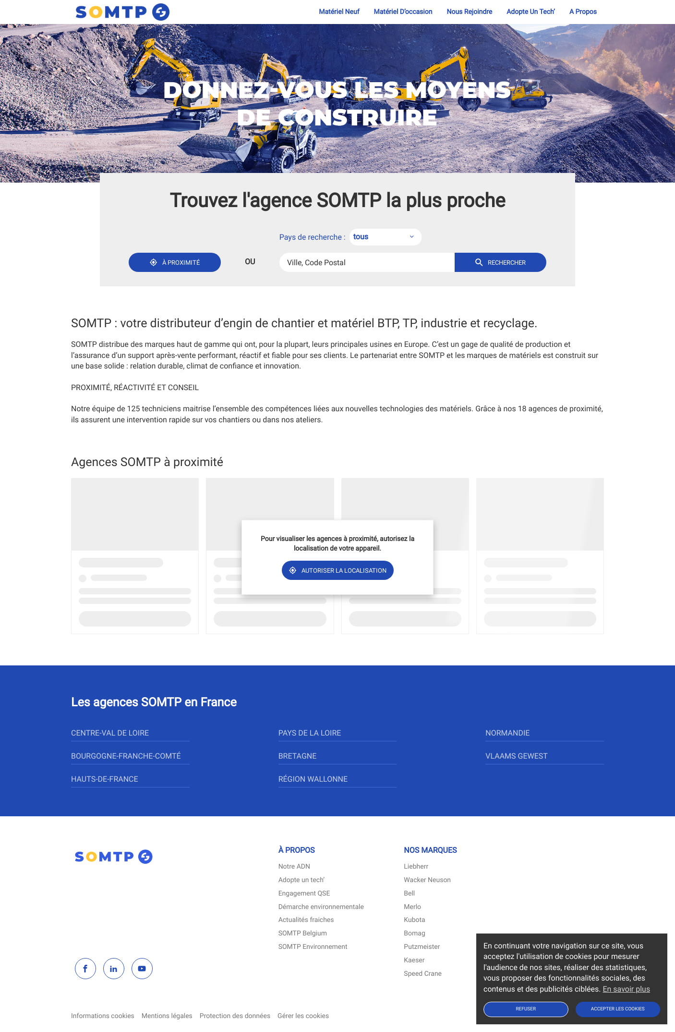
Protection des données (235, 1016)
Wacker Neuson (427, 880)
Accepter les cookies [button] (618, 1009)
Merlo (412, 907)
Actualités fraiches (306, 920)
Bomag (414, 933)
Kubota (414, 920)
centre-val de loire (110, 732)
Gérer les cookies (303, 1016)
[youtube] (142, 968)
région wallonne (313, 779)
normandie (507, 732)
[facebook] (85, 968)
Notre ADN (294, 866)
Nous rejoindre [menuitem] (469, 12)
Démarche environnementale (321, 907)
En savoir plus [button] (626, 989)
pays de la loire (309, 732)
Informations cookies (102, 1016)
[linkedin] (113, 968)
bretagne (297, 756)
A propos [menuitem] (583, 12)
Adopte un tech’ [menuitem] (530, 12)
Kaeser (414, 960)
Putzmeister (422, 947)
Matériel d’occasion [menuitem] (403, 12)
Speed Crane (423, 974)
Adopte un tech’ (301, 880)
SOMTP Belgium (302, 933)
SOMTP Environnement (313, 947)
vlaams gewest (516, 756)
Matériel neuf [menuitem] (339, 12)
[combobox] (386, 237)
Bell (409, 893)
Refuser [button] (526, 1009)
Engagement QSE (304, 893)
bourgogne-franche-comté (126, 756)
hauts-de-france (104, 779)
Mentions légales (167, 1016)
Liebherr (416, 866)
